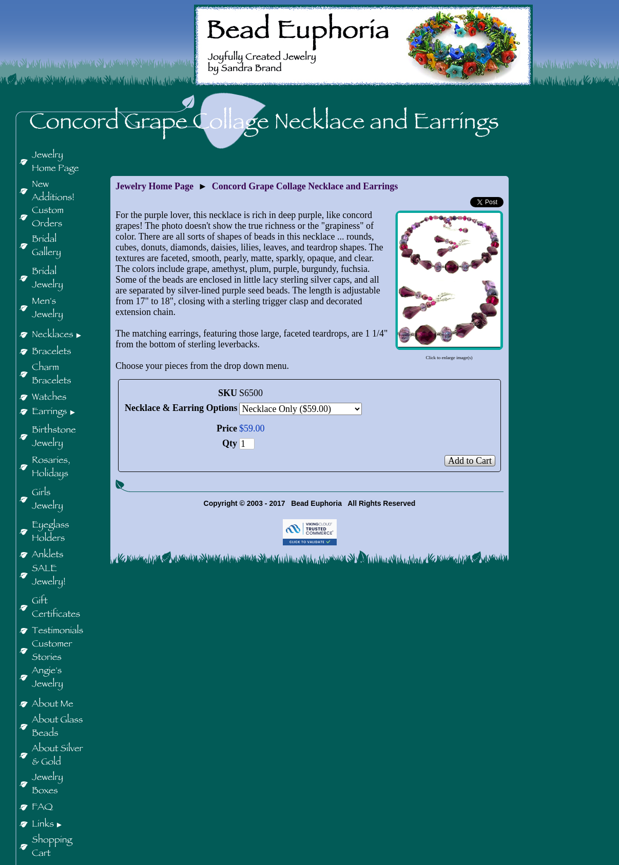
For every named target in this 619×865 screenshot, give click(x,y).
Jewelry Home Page (154, 186)
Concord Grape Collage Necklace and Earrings (305, 186)
